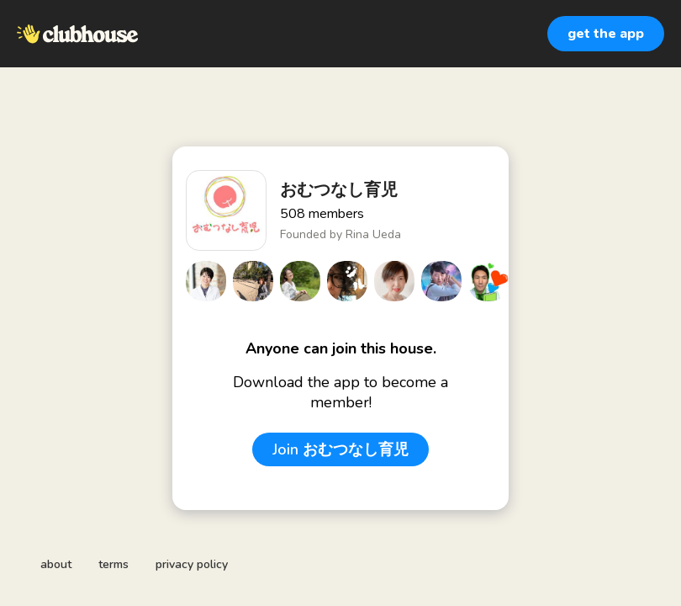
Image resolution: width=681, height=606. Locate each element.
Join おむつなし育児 (340, 449)
